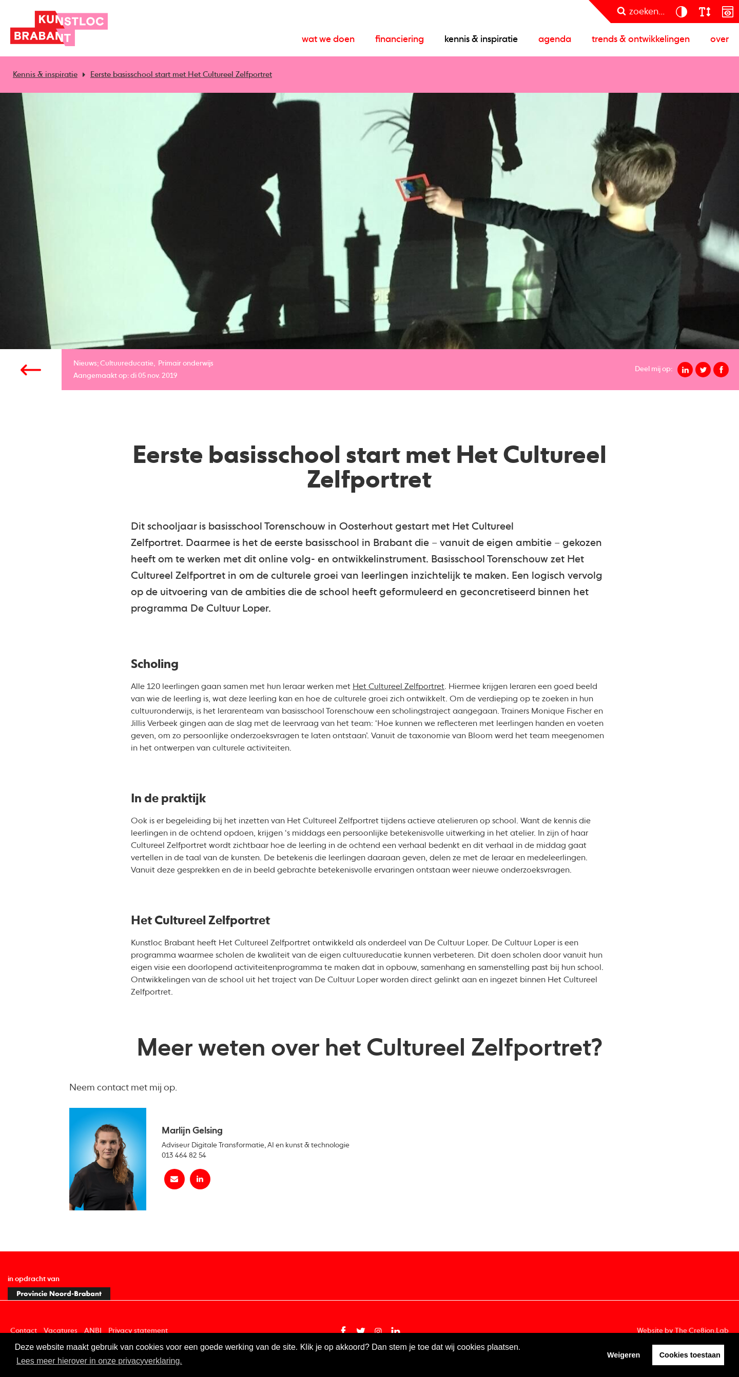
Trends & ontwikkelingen (641, 39)
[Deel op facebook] (721, 369)
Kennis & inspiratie (481, 39)
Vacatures (60, 1330)
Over (719, 39)
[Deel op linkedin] (685, 369)
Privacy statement (138, 1330)
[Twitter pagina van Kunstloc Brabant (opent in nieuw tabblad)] (360, 1331)
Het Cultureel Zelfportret (398, 687)
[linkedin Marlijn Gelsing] (200, 1179)
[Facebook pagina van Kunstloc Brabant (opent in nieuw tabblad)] (343, 1331)
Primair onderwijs (185, 363)
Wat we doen (328, 39)
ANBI (93, 1330)
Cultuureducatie (126, 363)
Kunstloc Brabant (59, 28)
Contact (23, 1330)
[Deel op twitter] (703, 369)
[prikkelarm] (727, 11)
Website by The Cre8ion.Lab (683, 1330)
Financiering (399, 39)
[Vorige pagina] (31, 369)
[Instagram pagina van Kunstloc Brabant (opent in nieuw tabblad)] (378, 1331)
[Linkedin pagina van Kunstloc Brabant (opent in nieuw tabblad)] (395, 1331)
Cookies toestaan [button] (690, 1355)
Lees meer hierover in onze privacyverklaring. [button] (99, 1360)
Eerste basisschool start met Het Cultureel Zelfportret (181, 74)
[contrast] (681, 11)
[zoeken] (641, 11)
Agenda (554, 39)
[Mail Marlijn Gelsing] (174, 1179)
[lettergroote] (704, 11)
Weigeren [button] (623, 1355)
